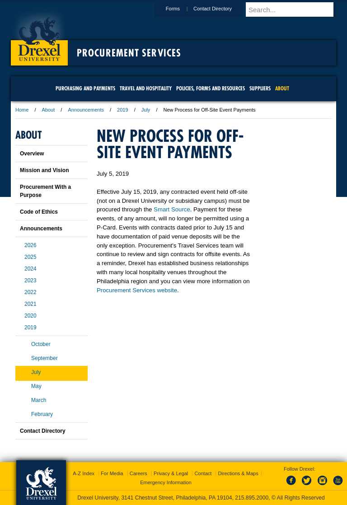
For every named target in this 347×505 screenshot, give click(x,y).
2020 (30, 316)
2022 (30, 292)
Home (21, 109)
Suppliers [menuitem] (260, 88)
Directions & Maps (238, 473)
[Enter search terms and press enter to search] (295, 9)
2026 (30, 245)
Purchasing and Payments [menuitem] (85, 88)
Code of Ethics (39, 212)
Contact (202, 473)
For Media (112, 473)
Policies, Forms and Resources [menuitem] (210, 88)
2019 (122, 109)
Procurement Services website (137, 290)
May (36, 386)
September (44, 358)
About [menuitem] (282, 88)
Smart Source (172, 209)
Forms (181, 8)
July (145, 109)
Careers (138, 473)
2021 (30, 304)
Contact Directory (221, 8)
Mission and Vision (44, 170)
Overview (32, 153)
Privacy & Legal (171, 473)
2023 (30, 280)
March (38, 400)
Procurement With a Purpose (45, 191)
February (42, 414)
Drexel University (39, 36)
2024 (30, 269)
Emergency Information (166, 482)
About (48, 109)
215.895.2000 (251, 498)
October (41, 344)
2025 (30, 257)
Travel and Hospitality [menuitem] (146, 88)
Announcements (86, 109)
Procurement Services (129, 53)
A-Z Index (83, 473)
